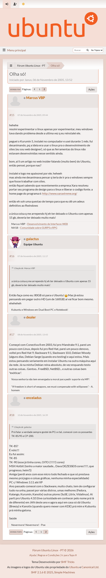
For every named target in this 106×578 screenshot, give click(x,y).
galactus (32, 239)
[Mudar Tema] (23, 4)
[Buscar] (87, 50)
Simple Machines (64, 572)
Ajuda (32, 555)
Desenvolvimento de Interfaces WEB (47, 223)
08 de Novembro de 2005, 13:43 (33, 334)
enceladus (33, 398)
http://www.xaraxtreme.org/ (59, 193)
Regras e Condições (49, 555)
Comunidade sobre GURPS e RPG (38, 227)
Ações (91, 89)
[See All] (11, 65)
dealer (31, 317)
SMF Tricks (67, 561)
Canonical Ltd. (90, 567)
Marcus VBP (35, 98)
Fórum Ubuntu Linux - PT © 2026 (53, 550)
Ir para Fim (15, 89)
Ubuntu (74, 567)
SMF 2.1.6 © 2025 (42, 572)
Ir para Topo (16, 532)
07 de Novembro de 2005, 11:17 (33, 256)
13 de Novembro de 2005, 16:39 (33, 415)
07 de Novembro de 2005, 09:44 (33, 115)
